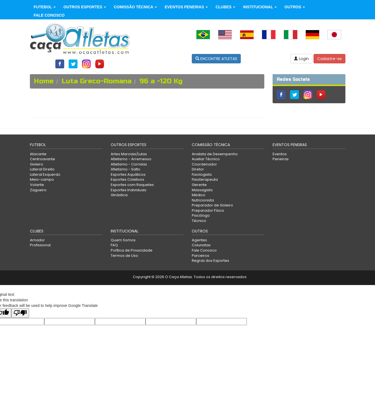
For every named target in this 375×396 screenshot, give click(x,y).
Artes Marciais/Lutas (129, 154)
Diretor (198, 169)
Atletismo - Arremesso (131, 159)
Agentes (199, 240)
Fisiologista (202, 174)
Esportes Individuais (128, 190)
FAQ (114, 245)
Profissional (40, 245)
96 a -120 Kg (161, 81)
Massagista (202, 190)
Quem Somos (123, 240)
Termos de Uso (124, 255)
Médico (198, 195)
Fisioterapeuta (205, 179)
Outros (295, 7)
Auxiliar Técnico (206, 159)
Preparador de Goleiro (212, 205)
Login (301, 58)
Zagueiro (38, 190)
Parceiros (200, 255)
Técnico (199, 220)
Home (44, 81)
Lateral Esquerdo (45, 174)
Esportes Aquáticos (128, 174)
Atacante (38, 154)
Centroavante (42, 159)
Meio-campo (42, 179)
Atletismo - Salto (125, 169)
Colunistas (201, 245)
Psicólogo (201, 215)
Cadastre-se (329, 58)
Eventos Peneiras (186, 7)
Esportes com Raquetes (132, 184)
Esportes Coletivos (127, 179)
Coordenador (204, 164)
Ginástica (119, 195)
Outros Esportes (84, 7)
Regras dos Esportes (210, 260)
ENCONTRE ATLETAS (216, 58)
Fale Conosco (49, 15)
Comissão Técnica (135, 7)
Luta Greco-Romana (96, 81)
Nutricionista (203, 200)
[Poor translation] (20, 313)
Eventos (280, 154)
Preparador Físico (208, 210)
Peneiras (281, 159)
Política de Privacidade (131, 250)
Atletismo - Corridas (129, 164)
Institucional (260, 7)
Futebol (45, 7)
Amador (37, 240)
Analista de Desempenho (215, 154)
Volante (37, 184)
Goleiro (36, 164)
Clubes (225, 7)
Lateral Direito (42, 169)
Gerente (199, 184)
